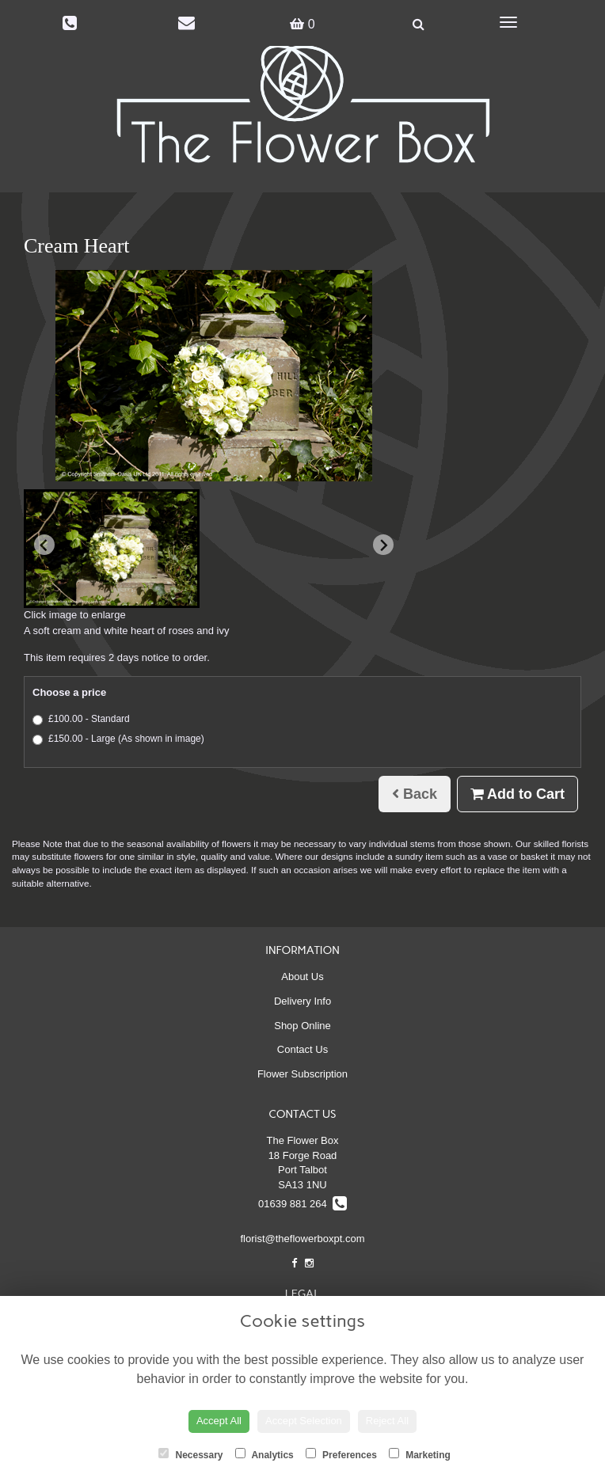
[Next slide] (383, 544)
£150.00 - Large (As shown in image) (118, 739)
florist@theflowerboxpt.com (303, 1238)
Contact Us (302, 1049)
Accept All (219, 1421)
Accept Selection (303, 1421)
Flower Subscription (302, 1074)
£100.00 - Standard (81, 719)
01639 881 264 (302, 1204)
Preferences (341, 1454)
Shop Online (302, 1026)
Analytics (264, 1454)
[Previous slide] (44, 544)
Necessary (190, 1454)
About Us (302, 976)
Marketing (420, 1454)
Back (414, 794)
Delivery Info (302, 1001)
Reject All (387, 1421)
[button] (112, 548)
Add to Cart (517, 794)
